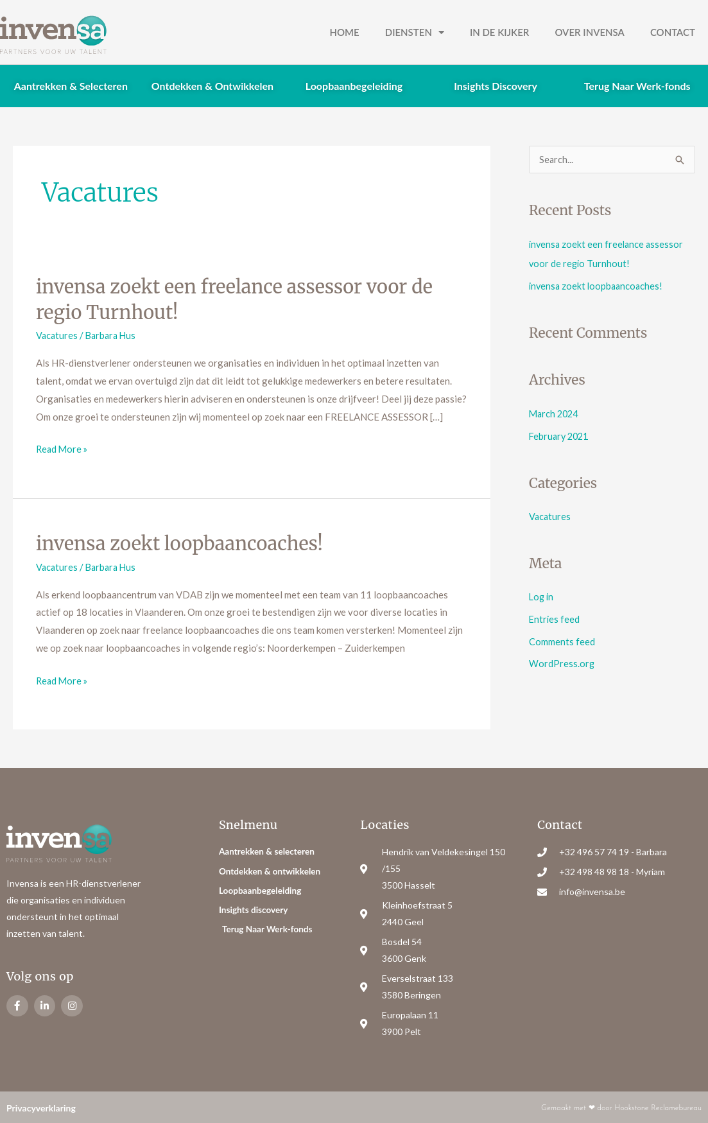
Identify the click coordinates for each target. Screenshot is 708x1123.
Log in (542, 594)
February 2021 (560, 434)
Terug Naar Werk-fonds (637, 86)
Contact (672, 32)
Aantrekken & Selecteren (71, 86)
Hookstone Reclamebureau (658, 1107)
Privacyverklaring (41, 1106)
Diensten (414, 32)
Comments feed (562, 637)
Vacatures (57, 334)
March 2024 (555, 412)
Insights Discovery (495, 86)
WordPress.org (562, 659)
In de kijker (499, 32)
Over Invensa (590, 32)
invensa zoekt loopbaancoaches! (185, 542)
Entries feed (555, 616)
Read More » (63, 447)
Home (344, 32)
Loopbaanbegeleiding (354, 86)
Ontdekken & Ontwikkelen (212, 86)
